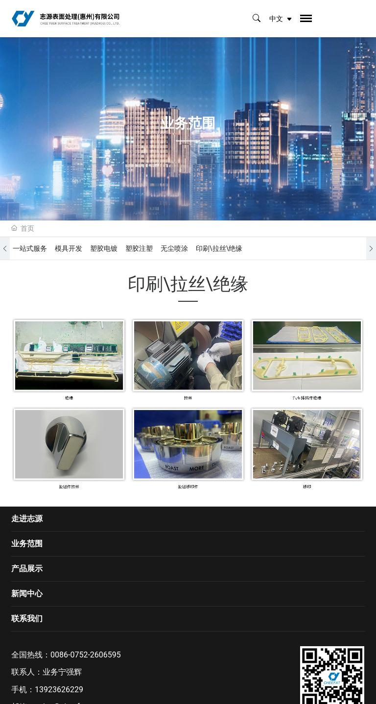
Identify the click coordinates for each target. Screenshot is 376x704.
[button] (5, 248)
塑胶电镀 (104, 248)
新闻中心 (27, 593)
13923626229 (59, 689)
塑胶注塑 (139, 248)
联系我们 (27, 618)
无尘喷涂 (174, 248)
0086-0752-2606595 (85, 654)
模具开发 (68, 248)
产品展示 (27, 568)
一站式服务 (30, 248)
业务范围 (27, 543)
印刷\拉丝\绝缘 (219, 248)
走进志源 (27, 518)
